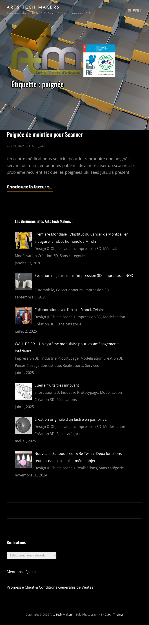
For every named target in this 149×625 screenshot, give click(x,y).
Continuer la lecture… (30, 186)
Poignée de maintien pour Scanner (45, 134)
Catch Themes (114, 614)
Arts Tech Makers (33, 7)
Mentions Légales (21, 571)
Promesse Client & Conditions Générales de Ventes (50, 587)
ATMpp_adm (37, 146)
